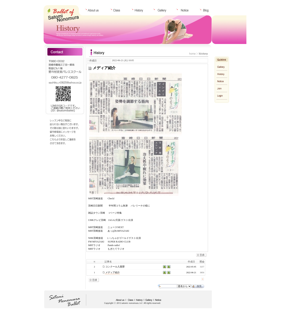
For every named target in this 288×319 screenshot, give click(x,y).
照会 (202, 261)
